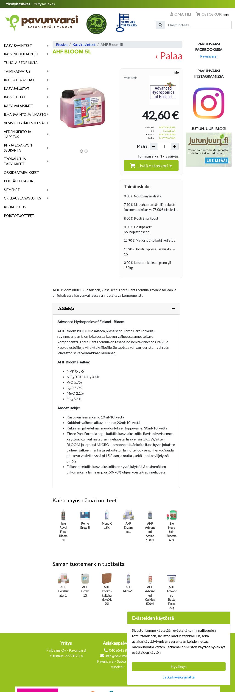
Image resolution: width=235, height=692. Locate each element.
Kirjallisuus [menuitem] (15, 207)
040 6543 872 (120, 650)
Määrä (142, 146)
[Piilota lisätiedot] (173, 309)
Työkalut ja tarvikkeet (15, 161)
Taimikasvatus (17, 71)
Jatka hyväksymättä (179, 677)
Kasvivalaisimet (18, 106)
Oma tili (181, 14)
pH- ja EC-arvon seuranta (18, 147)
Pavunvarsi (208, 56)
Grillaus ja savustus (22, 198)
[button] (48, 45)
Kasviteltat (15, 97)
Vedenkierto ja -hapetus (18, 134)
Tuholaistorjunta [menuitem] (21, 63)
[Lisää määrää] (174, 146)
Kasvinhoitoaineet (21, 54)
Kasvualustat (16, 89)
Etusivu (61, 44)
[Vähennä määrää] (153, 146)
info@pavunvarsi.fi (120, 655)
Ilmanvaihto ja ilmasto (25, 114)
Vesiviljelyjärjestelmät (25, 123)
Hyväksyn (179, 666)
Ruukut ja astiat (19, 80)
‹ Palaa (168, 55)
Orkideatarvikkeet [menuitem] (21, 172)
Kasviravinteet (18, 45)
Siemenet (12, 190)
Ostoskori (212, 14)
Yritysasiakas (44, 4)
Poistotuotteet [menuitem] (19, 216)
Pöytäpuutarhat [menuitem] (19, 181)
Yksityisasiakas (18, 4)
